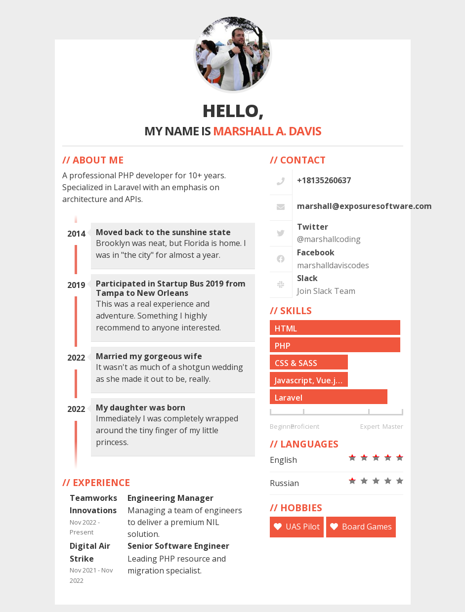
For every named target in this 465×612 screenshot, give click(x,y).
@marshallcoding (329, 239)
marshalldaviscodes (333, 265)
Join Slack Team (326, 291)
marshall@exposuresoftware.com (364, 206)
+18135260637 (324, 180)
